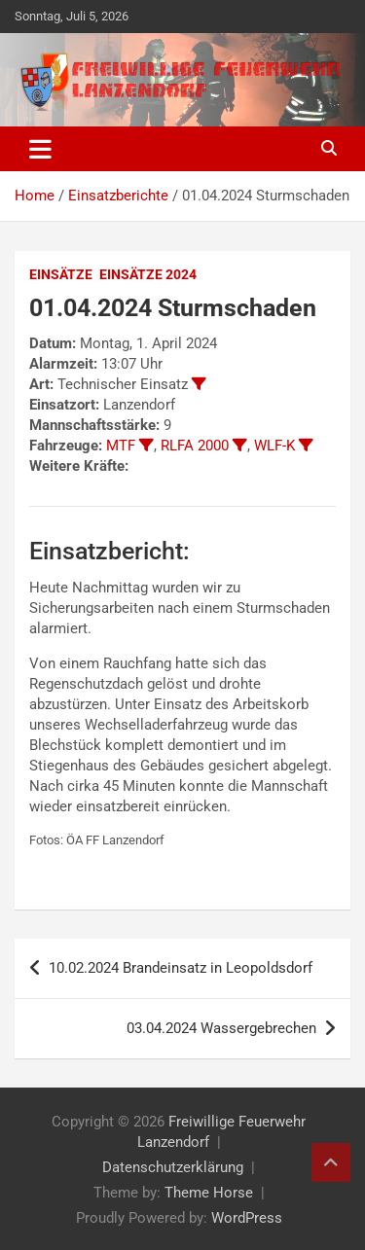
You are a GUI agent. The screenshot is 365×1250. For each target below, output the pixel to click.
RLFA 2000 (195, 445)
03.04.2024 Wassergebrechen (221, 1028)
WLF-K (274, 445)
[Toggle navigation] (40, 148)
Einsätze (60, 274)
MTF (120, 445)
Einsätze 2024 (148, 274)
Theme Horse (208, 1192)
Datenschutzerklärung (172, 1167)
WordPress (246, 1218)
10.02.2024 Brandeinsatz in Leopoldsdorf (180, 968)
